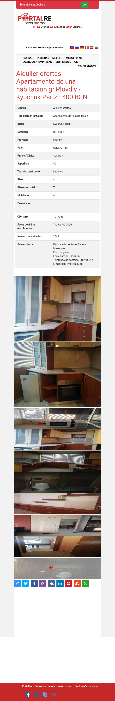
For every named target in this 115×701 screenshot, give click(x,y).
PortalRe (27, 686)
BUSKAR (28, 58)
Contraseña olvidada (86, 686)
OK (84, 4)
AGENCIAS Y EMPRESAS (37, 61)
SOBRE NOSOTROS (66, 61)
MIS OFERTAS (74, 58)
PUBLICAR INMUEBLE (49, 58)
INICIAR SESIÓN (86, 65)
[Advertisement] (58, 37)
